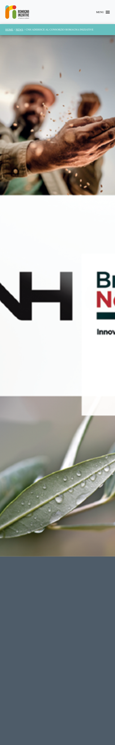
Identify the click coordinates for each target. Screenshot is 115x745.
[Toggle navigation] (103, 12)
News (19, 29)
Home (9, 29)
